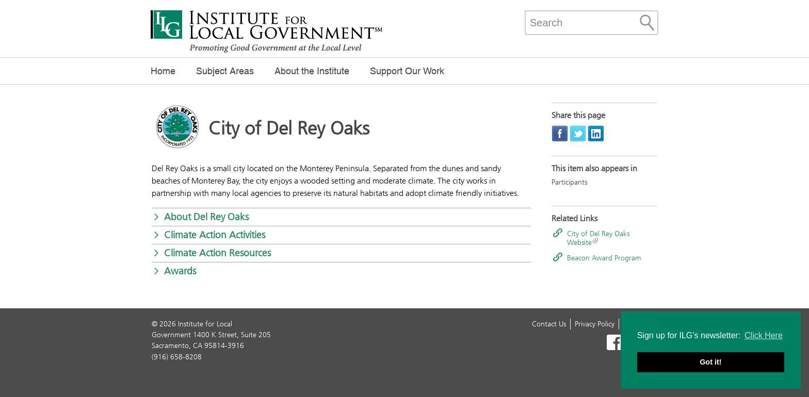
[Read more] (177, 129)
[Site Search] (647, 22)
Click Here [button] (764, 335)
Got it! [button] (710, 362)
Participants (569, 182)
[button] (341, 217)
